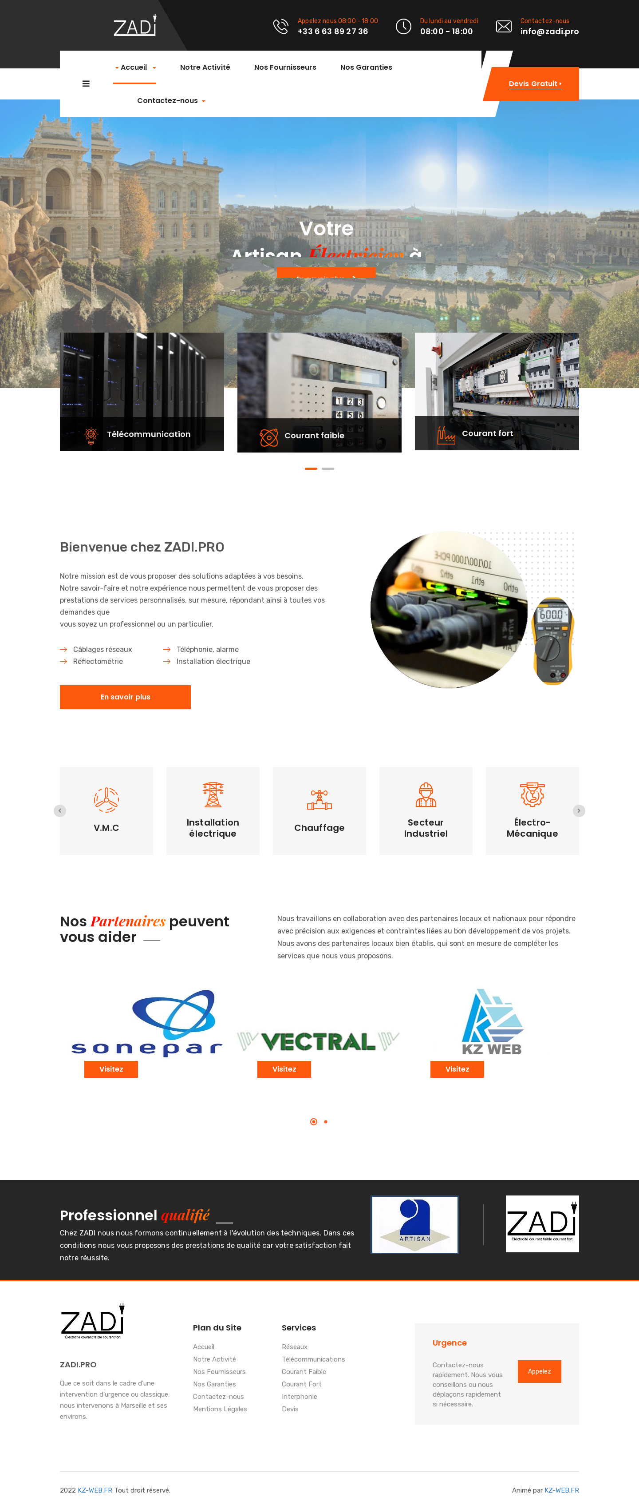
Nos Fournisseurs (284, 67)
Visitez (111, 1069)
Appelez (539, 1371)
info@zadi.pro (550, 31)
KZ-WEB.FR (95, 1490)
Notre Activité (204, 67)
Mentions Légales (220, 1409)
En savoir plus (125, 697)
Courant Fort (302, 1384)
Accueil (134, 67)
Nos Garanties (365, 67)
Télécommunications (313, 1359)
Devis (290, 1409)
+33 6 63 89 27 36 (333, 31)
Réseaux (295, 1347)
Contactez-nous (167, 101)
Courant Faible (304, 1372)
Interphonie (299, 1397)
